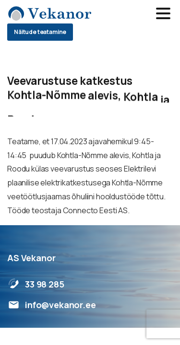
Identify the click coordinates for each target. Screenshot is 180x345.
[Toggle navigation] (163, 13)
